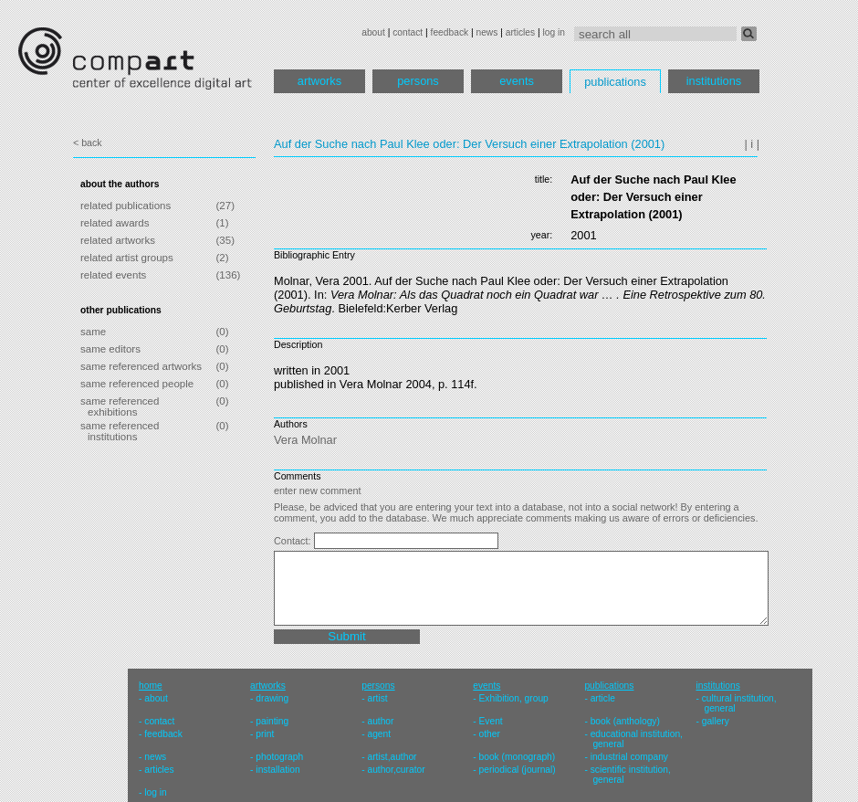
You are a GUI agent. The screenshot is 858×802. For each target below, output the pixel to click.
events (516, 81)
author (380, 721)
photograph (279, 757)
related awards (115, 222)
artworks (319, 81)
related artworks (117, 240)
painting (272, 721)
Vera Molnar (305, 440)
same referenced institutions (119, 431)
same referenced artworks (141, 366)
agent (379, 734)
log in (554, 32)
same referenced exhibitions (119, 406)
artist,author (391, 757)
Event (491, 721)
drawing (272, 698)
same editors (110, 348)
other (489, 734)
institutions (713, 81)
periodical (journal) (517, 770)
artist (377, 698)
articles (520, 32)
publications (615, 82)
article (603, 698)
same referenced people (137, 383)
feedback (450, 32)
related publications (125, 205)
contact (407, 32)
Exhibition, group (514, 698)
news (486, 32)
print (265, 734)
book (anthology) (625, 721)
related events (113, 274)
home (150, 686)
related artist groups (126, 257)
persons (418, 81)
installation (277, 770)
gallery (715, 721)
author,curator (395, 770)
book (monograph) (517, 757)
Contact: (294, 540)
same (93, 331)
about (373, 32)
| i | (751, 144)
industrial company (629, 757)
